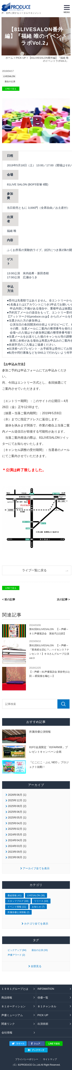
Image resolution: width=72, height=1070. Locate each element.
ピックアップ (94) (17, 950)
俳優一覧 (42, 997)
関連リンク (8, 1023)
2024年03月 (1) (17, 846)
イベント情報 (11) (16, 906)
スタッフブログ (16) (17, 901)
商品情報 (6, 997)
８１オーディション (13, 1006)
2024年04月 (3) (17, 840)
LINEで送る (10, 89)
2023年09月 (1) (17, 851)
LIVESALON (9, 76)
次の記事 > (63, 599)
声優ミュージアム (12, 1015)
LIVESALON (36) (36, 895)
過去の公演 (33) (39, 950)
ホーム (9, 57)
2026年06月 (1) (17, 794)
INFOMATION (45, 988)
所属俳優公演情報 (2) (18, 912)
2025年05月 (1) (17, 817)
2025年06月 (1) (17, 811)
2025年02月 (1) (17, 828)
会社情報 (7, 1032)
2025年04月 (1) (17, 823)
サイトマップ (50, 1059)
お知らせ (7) (38, 906)
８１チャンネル (46, 1006)
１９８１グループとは (14, 988)
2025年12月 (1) (17, 800)
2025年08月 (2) (17, 806)
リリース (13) (41, 901)
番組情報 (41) (14, 895)
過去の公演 (10, 81)
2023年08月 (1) (17, 857)
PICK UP (21, 57)
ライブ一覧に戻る (34, 570)
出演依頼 (42, 1023)
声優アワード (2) (16, 955)
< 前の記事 (8, 599)
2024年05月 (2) (17, 834)
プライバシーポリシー (26, 1059)
